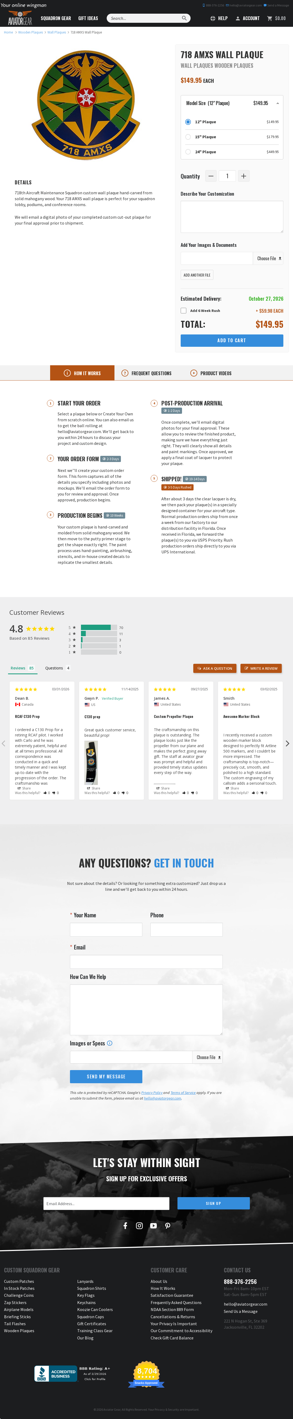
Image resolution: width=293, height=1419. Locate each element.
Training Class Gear (95, 1330)
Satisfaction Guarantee (172, 1295)
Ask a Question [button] (217, 668)
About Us (159, 1281)
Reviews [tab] (18, 668)
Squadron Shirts (91, 1288)
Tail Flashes (15, 1323)
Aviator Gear (111, 1409)
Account (247, 18)
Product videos (215, 373)
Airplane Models (19, 1309)
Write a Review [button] (263, 668)
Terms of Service (183, 1092)
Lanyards (85, 1281)
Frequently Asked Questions (176, 1302)
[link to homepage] (8, 32)
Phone (157, 914)
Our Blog (85, 1337)
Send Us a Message (241, 1311)
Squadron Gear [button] (56, 18)
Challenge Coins (19, 1295)
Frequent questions (151, 373)
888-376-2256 (213, 5)
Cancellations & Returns (173, 1316)
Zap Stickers (15, 1302)
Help (219, 18)
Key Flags (86, 1295)
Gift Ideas (88, 18)
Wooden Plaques (19, 1330)
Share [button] (24, 788)
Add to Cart (231, 340)
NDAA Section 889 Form (172, 1309)
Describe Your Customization (207, 193)
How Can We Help (88, 976)
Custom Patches (19, 1281)
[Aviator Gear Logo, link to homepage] (20, 18)
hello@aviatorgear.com (244, 5)
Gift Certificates (91, 1323)
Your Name (84, 914)
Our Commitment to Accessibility (181, 1330)
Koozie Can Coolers (95, 1309)
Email (79, 947)
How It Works (163, 1288)
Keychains (86, 1302)
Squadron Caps (90, 1316)
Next (288, 743)
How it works (87, 373)
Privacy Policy (151, 1092)
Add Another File (197, 275)
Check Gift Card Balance (172, 1337)
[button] (232, 103)
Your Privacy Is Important (174, 1323)
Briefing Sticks (17, 1316)
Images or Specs (91, 1043)
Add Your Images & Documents (209, 244)
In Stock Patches (19, 1288)
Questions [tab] (54, 668)
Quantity (190, 176)
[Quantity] (227, 176)
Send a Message (276, 5)
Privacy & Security (167, 1409)
